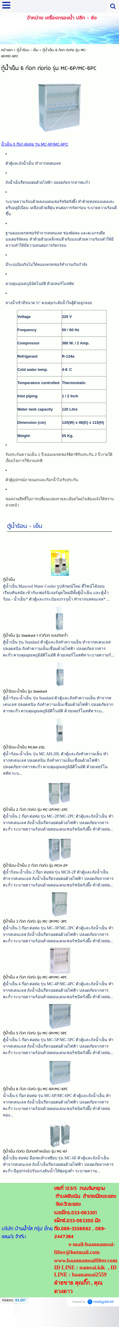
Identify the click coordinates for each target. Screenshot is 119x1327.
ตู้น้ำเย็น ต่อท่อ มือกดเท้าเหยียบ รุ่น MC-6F (35, 1160)
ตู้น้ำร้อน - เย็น (24, 534)
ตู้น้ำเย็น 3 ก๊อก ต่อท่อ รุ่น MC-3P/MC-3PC (35, 930)
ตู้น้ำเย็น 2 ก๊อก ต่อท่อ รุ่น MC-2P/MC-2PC (35, 819)
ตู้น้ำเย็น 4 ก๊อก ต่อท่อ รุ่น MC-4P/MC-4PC (35, 986)
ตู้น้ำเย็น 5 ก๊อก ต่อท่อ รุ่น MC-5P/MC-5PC (35, 1042)
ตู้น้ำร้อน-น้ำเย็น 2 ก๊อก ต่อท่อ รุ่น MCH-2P (35, 874)
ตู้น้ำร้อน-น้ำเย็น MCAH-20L (24, 756)
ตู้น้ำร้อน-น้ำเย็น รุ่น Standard (25, 700)
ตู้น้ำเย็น (9, 589)
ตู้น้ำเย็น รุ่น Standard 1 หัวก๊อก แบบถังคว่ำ (35, 644)
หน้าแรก (7, 50)
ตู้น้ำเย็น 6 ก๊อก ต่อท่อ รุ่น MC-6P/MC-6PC (35, 1098)
